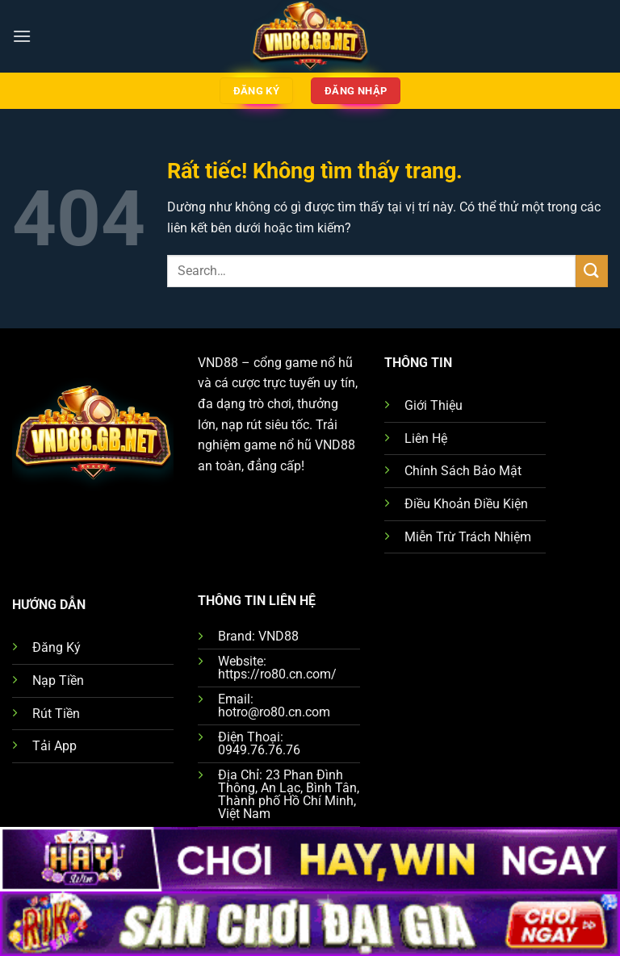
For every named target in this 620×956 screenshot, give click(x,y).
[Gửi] (592, 270)
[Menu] (21, 36)
